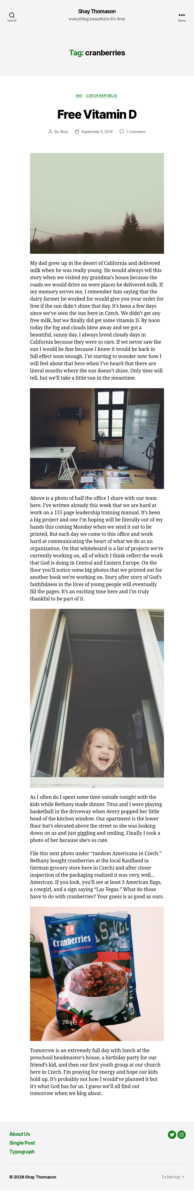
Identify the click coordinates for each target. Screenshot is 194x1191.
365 (78, 96)
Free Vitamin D (97, 114)
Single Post (23, 1143)
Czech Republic (103, 96)
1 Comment (136, 132)
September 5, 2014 (96, 132)
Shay (63, 132)
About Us (21, 1134)
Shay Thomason (97, 11)
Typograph (23, 1152)
